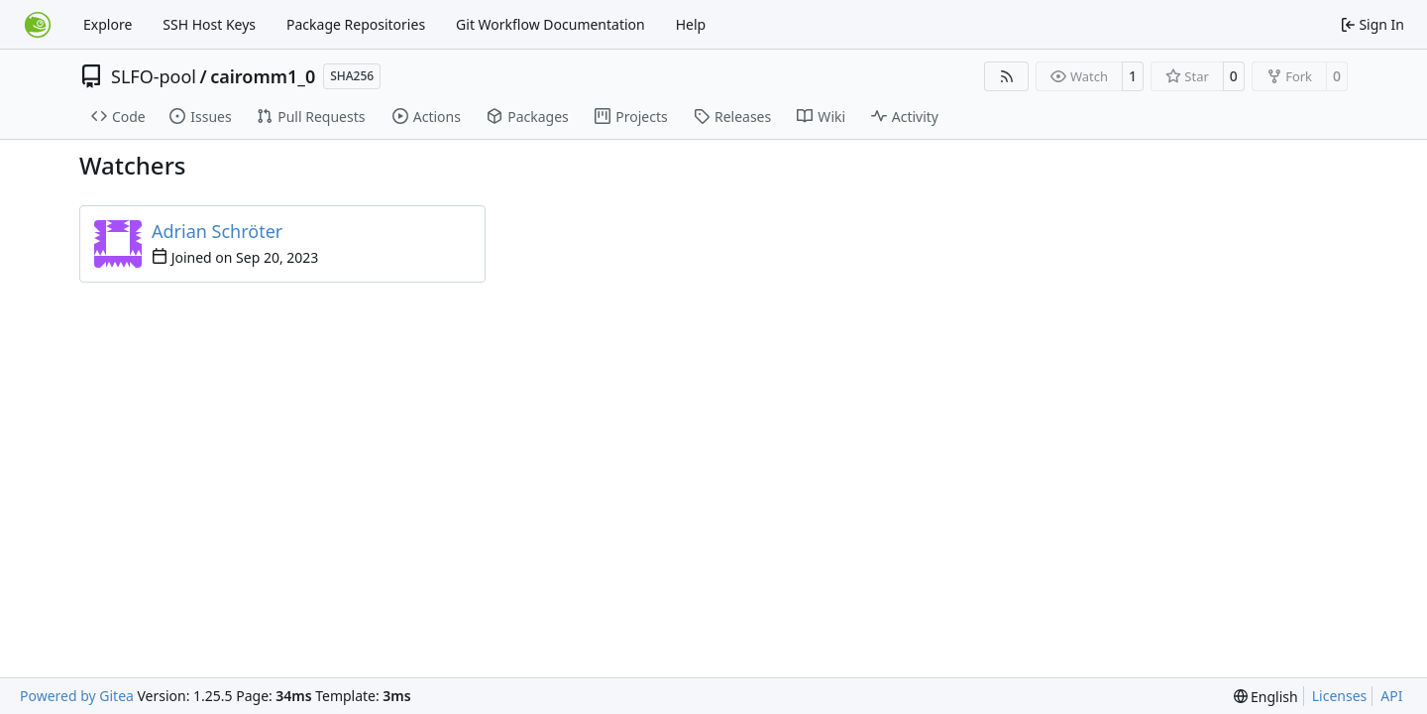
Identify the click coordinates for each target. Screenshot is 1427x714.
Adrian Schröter (217, 231)
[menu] (1266, 696)
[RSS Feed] (1007, 76)
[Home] (37, 25)
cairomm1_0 (262, 76)
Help (691, 24)
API (1391, 695)
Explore (107, 24)
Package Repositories (355, 24)
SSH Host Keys (209, 24)
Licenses (1340, 695)
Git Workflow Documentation (550, 24)
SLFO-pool (153, 76)
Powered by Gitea (77, 695)
